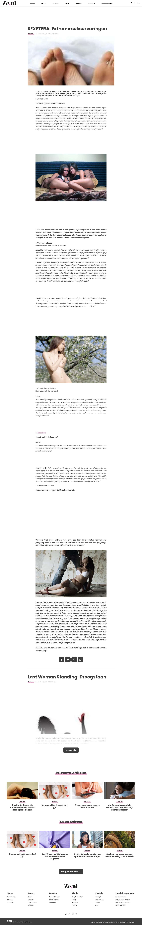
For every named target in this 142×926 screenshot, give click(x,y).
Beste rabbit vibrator (122, 900)
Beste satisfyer (120, 905)
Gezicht (30, 900)
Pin (74, 659)
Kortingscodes (107, 3)
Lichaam (31, 905)
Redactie (94, 922)
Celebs (97, 902)
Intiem (30, 34)
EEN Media (28, 922)
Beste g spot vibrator (122, 902)
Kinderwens (11, 897)
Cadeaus (52, 902)
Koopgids (91, 3)
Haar (29, 897)
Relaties (75, 902)
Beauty (43, 3)
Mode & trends (54, 897)
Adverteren (108, 922)
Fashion (55, 3)
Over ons (101, 922)
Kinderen (10, 902)
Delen (61, 659)
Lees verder (71, 750)
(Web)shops (53, 900)
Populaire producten (125, 893)
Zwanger (10, 900)
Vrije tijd (98, 897)
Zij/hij (74, 900)
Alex (54, 682)
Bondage (42, 432)
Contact (131, 922)
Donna (55, 33)
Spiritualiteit (99, 900)
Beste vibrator (120, 897)
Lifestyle (78, 3)
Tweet (68, 659)
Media (97, 905)
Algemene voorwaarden (120, 922)
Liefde (67, 3)
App (80, 659)
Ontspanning (32, 902)
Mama (32, 3)
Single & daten (77, 897)
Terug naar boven (69, 871)
